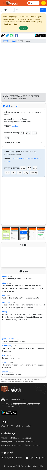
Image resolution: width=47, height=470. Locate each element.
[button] (4, 233)
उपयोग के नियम (19, 426)
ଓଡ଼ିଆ (28, 133)
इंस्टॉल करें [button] (23, 233)
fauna (6, 106)
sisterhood (6, 346)
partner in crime (8, 339)
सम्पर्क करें (28, 426)
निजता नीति (10, 426)
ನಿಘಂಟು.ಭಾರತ (19, 441)
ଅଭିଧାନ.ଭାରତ (30, 441)
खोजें (42, 10)
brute (39, 158)
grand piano (7, 302)
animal (15, 158)
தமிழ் (7, 137)
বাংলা (35, 133)
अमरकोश (6, 41)
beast (33, 158)
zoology (15, 126)
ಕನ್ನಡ (35, 168)
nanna (4, 276)
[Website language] (33, 3)
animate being (24, 158)
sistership (6, 362)
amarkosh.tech (17, 445)
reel (3, 295)
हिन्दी (22, 133)
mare (4, 355)
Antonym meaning (12, 143)
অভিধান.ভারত (5, 445)
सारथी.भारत (36, 445)
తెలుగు (23, 168)
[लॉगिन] (43, 3)
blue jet (5, 312)
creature (7, 161)
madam (5, 372)
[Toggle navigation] (3, 3)
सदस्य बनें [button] (23, 28)
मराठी (13, 172)
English (14, 41)
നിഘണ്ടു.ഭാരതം (7, 441)
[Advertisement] (23, 68)
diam (4, 283)
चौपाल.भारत (27, 445)
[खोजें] (27, 10)
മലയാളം (34, 172)
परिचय (3, 426)
